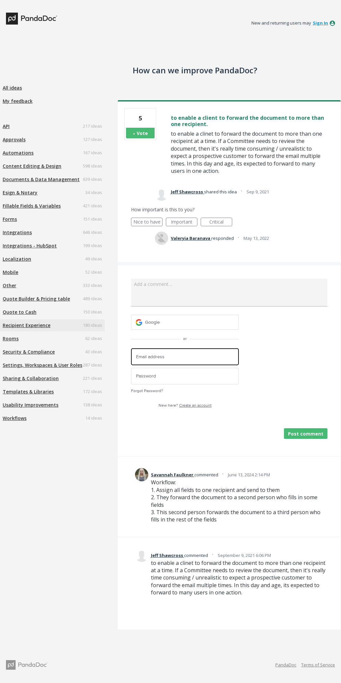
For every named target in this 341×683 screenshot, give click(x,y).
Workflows (15, 418)
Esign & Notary (20, 192)
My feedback (18, 101)
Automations (18, 153)
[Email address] (185, 356)
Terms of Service (318, 665)
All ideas (12, 88)
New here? (185, 405)
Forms (10, 219)
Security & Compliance (29, 352)
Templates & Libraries (28, 391)
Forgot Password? (147, 390)
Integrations (17, 232)
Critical (220, 222)
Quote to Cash (19, 312)
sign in (320, 23)
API (6, 126)
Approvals (14, 139)
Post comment (305, 434)
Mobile (10, 272)
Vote (142, 133)
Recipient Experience (26, 325)
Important (184, 222)
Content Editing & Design (32, 166)
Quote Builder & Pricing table (36, 299)
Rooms (11, 338)
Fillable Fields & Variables (32, 206)
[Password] (185, 376)
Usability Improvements (30, 405)
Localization (17, 259)
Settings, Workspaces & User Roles (42, 365)
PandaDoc (285, 665)
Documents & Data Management (41, 179)
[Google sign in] (185, 322)
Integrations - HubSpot (30, 245)
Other (9, 285)
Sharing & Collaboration (31, 378)
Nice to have (148, 222)
